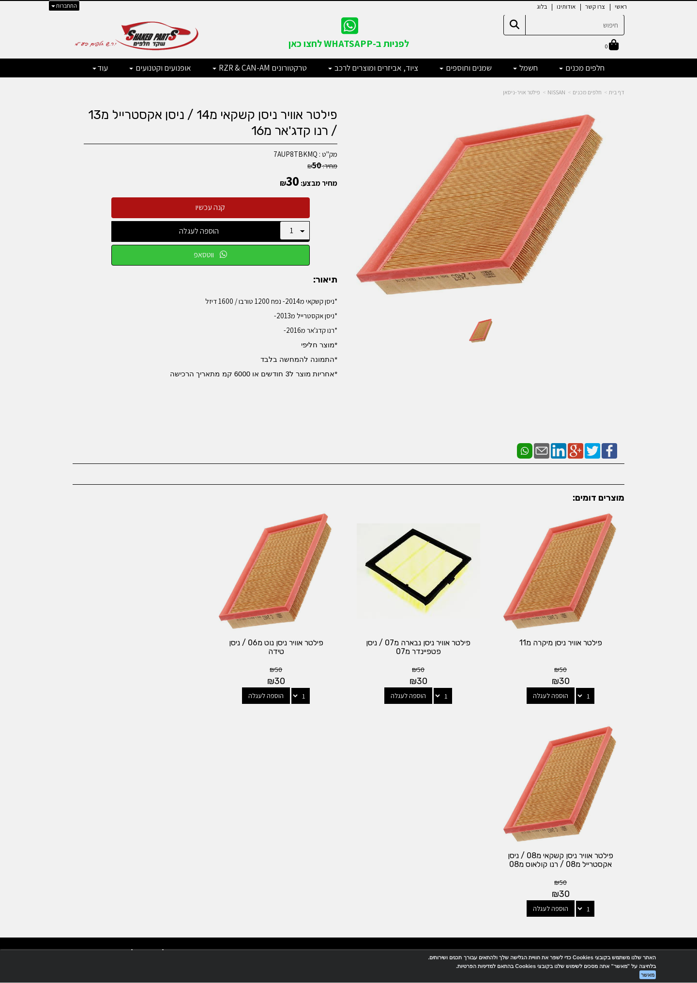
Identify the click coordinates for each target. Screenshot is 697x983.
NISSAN (556, 92)
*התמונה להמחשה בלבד (298, 359)
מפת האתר (600, 745)
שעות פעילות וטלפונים (159, 740)
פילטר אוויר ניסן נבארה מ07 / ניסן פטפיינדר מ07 (419, 646)
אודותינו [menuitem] (566, 6)
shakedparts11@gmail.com (162, 799)
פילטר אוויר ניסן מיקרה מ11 (560, 642)
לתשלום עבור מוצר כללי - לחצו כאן (181, 825)
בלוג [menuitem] (542, 6)
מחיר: (322, 166)
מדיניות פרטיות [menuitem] (604, 828)
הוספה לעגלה (199, 231)
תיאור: (325, 280)
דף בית (616, 92)
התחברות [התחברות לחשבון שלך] (64, 5)
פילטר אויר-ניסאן (521, 92)
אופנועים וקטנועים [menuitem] (160, 67)
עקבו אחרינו (348, 740)
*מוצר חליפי (319, 345)
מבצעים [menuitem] (613, 807)
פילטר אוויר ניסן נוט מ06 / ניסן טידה (277, 646)
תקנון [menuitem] (617, 817)
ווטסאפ (210, 255)
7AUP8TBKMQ (295, 154)
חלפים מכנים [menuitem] (582, 67)
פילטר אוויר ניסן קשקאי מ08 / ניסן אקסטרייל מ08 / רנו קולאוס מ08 (136, 646)
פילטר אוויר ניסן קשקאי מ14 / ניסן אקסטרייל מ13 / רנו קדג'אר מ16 (212, 122)
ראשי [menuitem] (621, 6)
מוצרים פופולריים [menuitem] (602, 755)
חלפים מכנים (587, 92)
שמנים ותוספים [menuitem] (465, 67)
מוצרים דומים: (598, 497)
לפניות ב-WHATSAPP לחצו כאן (348, 43)
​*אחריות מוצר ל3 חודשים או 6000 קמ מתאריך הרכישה (253, 374)
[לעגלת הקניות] (611, 45)
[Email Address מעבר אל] (335, 777)
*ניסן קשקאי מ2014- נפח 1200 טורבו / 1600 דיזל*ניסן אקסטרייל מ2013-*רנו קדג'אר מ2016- (253, 337)
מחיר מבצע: (319, 183)
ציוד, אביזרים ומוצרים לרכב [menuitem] (373, 67)
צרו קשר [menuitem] (595, 6)
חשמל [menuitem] (525, 67)
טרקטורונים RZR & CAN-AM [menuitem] (259, 67)
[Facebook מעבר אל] (368, 777)
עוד (100, 67)
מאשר (647, 975)
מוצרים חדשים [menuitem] (605, 766)
